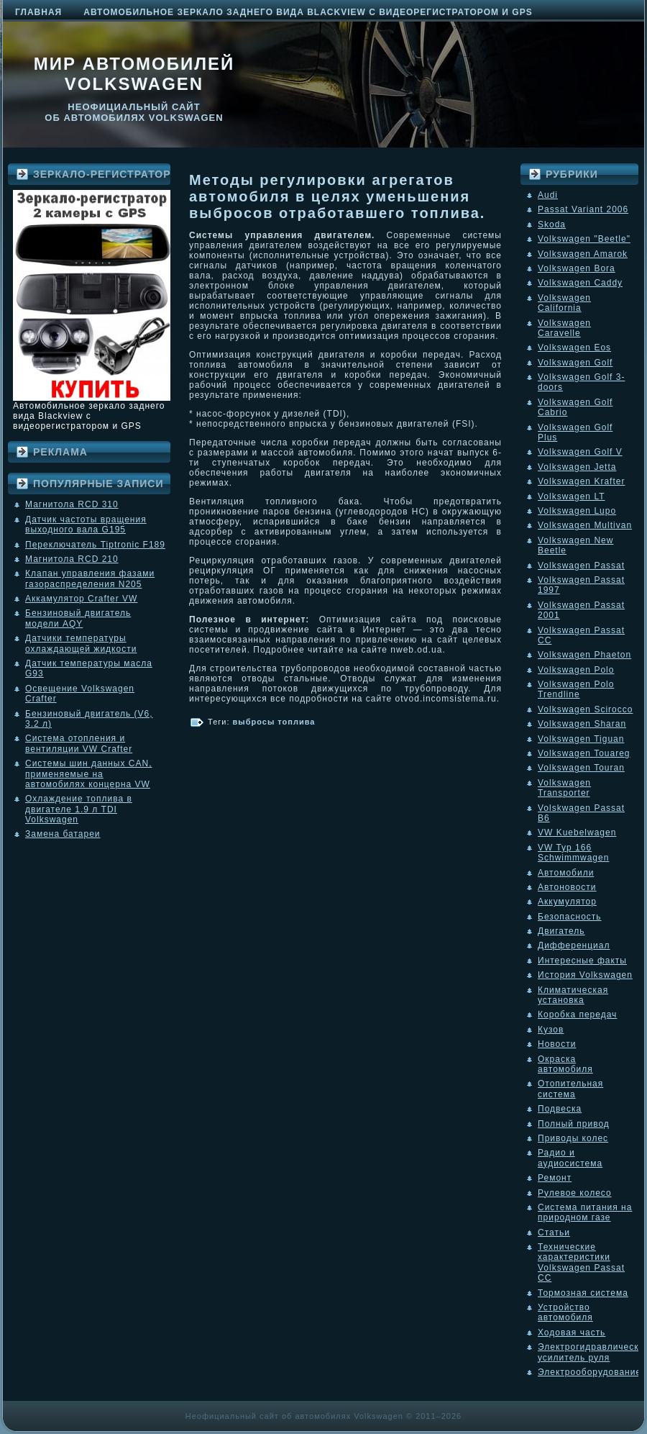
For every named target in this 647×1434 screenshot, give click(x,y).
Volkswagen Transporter (564, 788)
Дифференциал (574, 945)
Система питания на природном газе (585, 1212)
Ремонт (555, 1178)
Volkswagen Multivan (585, 525)
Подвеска (560, 1109)
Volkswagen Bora (576, 268)
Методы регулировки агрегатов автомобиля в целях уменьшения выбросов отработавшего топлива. (337, 196)
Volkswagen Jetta (577, 467)
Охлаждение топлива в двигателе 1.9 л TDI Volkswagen (78, 809)
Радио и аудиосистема (570, 1158)
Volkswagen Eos (574, 347)
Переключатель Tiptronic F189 (95, 545)
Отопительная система (570, 1089)
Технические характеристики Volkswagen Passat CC (581, 1262)
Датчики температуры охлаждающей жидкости (81, 643)
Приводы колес (573, 1138)
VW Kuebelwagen (577, 832)
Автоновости (567, 887)
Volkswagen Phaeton (584, 655)
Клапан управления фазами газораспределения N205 (90, 578)
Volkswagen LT (571, 496)
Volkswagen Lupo (577, 511)
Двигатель (561, 931)
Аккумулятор (567, 902)
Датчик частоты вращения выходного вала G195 (86, 524)
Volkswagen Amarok (583, 254)
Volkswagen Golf (575, 363)
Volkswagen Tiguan (581, 739)
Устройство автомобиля (565, 1312)
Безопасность (570, 917)
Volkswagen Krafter (581, 481)
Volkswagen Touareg (584, 753)
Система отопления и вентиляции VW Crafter (78, 743)
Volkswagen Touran (581, 768)
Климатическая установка (573, 995)
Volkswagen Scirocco (585, 709)
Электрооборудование (589, 1372)
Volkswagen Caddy (580, 283)
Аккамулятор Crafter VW (81, 599)
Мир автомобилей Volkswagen (134, 74)
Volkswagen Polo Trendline (576, 689)
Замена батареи (63, 834)
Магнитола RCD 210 (72, 559)
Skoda (552, 224)
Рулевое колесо (575, 1193)
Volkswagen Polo (576, 670)
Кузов (551, 1030)
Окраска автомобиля (565, 1064)
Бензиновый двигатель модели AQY (78, 618)
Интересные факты (582, 961)
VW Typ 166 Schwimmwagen (573, 853)
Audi (548, 195)
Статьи (554, 1232)
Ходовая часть (571, 1333)
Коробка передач (577, 1014)
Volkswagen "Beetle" (584, 239)
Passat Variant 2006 (583, 209)
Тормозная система (583, 1293)
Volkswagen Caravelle (564, 328)
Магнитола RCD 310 (72, 504)
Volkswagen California (564, 303)
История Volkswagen (585, 975)
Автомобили (566, 873)
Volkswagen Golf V (580, 452)
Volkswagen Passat (581, 566)
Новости (557, 1044)
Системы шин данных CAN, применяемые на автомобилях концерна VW (88, 773)
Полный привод (574, 1124)
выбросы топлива (274, 721)
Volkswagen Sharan (582, 724)
